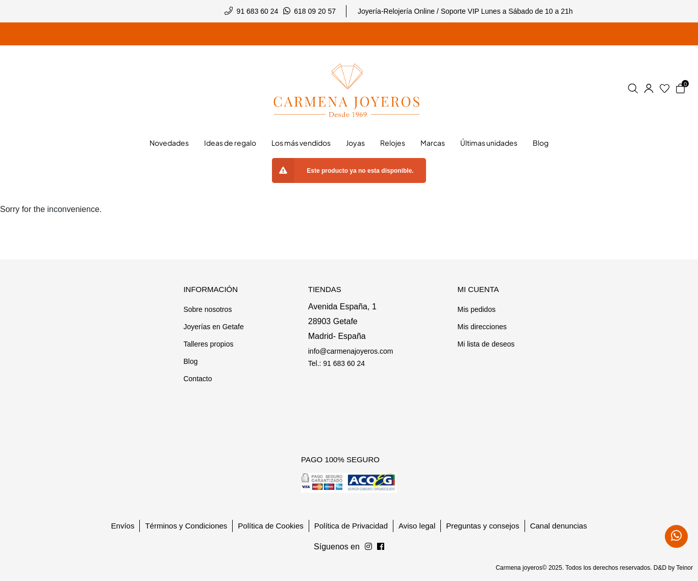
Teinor (684, 567)
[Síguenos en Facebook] (368, 547)
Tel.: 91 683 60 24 (336, 363)
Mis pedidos (476, 309)
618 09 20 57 (315, 11)
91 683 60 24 (258, 11)
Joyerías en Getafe (213, 327)
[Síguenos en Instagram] (380, 547)
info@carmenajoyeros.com (350, 351)
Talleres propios (208, 344)
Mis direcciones (481, 327)
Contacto (197, 379)
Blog (190, 361)
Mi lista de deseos (485, 344)
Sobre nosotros (207, 309)
